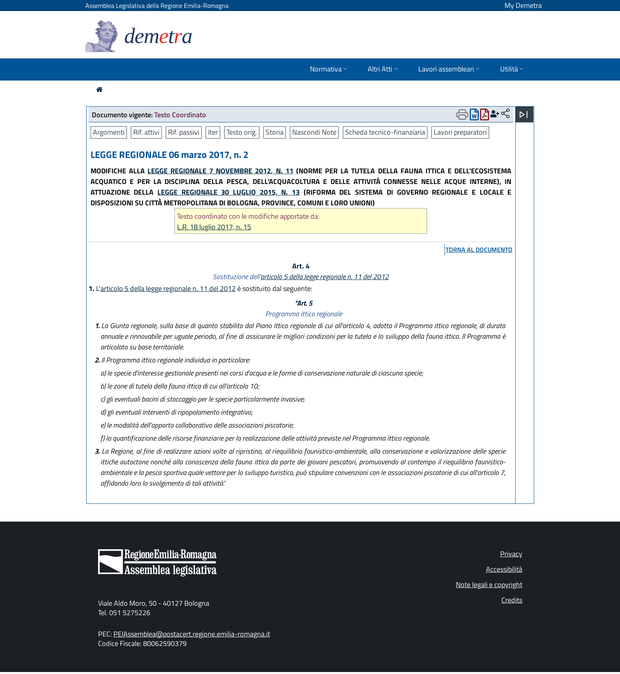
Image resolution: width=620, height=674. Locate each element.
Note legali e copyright (489, 584)
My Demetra (523, 5)
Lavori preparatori (460, 132)
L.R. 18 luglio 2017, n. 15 (214, 227)
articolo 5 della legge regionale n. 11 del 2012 (325, 276)
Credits (511, 600)
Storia (275, 132)
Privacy (511, 553)
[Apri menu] (523, 114)
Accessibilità (504, 569)
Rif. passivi (183, 132)
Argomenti (109, 132)
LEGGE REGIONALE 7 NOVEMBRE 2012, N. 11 (220, 170)
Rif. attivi (146, 132)
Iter (213, 132)
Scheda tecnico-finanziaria (385, 132)
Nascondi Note (314, 132)
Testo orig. (242, 132)
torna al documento (479, 249)
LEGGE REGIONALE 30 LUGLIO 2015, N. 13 (228, 192)
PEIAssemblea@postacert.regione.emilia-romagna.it (191, 634)
